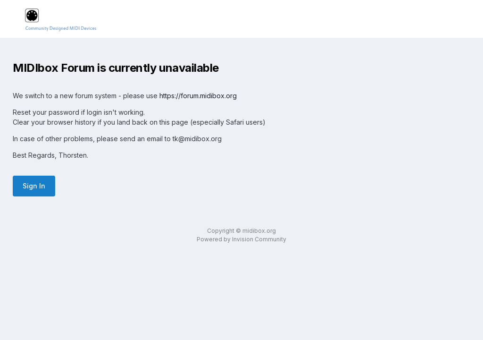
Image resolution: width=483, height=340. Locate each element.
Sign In (34, 186)
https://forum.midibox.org (198, 96)
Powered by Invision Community (241, 239)
